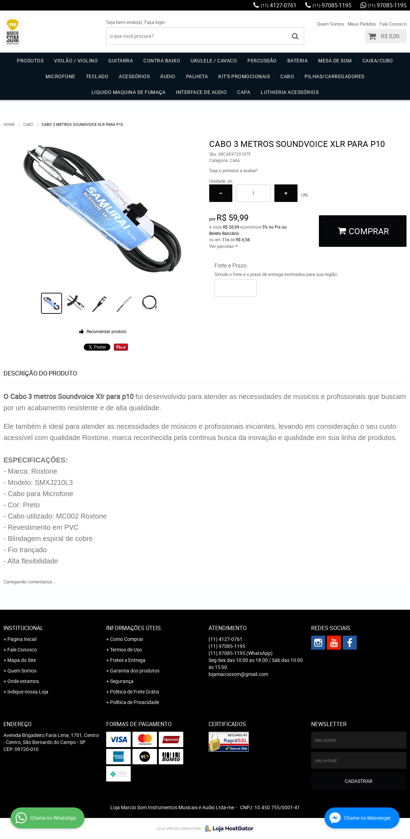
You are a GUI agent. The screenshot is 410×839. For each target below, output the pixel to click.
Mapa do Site (21, 660)
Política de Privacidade (134, 702)
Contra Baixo (161, 60)
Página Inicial (21, 639)
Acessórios (134, 76)
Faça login (154, 22)
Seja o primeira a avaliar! (233, 170)
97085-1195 (332, 5)
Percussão (262, 60)
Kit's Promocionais (244, 76)
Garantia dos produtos (134, 670)
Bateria (297, 60)
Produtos (30, 60)
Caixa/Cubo (377, 60)
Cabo (287, 76)
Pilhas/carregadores (334, 76)
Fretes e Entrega (127, 660)
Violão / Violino (76, 60)
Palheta (197, 76)
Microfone (60, 76)
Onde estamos (23, 681)
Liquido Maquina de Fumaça (128, 92)
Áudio (168, 76)
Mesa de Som (335, 60)
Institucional (23, 628)
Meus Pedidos (362, 24)
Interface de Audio (201, 92)
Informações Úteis (133, 628)
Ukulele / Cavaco (214, 60)
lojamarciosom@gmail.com (238, 674)
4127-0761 (278, 5)
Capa (243, 92)
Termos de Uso (126, 649)
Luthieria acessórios (290, 92)
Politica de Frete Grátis (134, 691)
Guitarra (120, 60)
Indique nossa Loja (27, 691)
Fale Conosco (393, 24)
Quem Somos (330, 24)
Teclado (97, 76)
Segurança (122, 681)
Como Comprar (126, 639)
